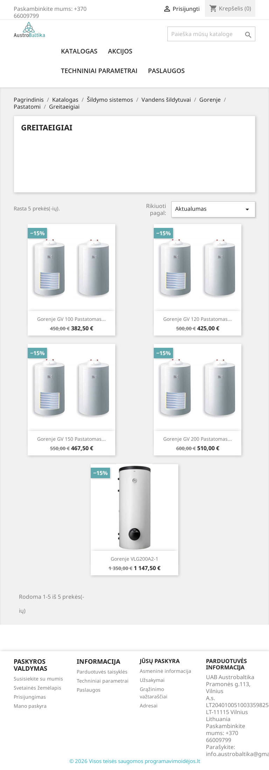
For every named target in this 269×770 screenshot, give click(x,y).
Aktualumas (213, 209)
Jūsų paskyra (160, 661)
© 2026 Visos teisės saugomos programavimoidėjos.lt (134, 760)
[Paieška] (211, 34)
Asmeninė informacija (165, 671)
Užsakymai (152, 680)
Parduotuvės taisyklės (102, 671)
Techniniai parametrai (99, 70)
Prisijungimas (30, 696)
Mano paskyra (30, 706)
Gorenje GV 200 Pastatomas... (197, 439)
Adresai (149, 705)
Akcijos (120, 51)
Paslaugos (166, 70)
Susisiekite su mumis (38, 678)
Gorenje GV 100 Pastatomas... (71, 319)
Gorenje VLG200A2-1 (134, 558)
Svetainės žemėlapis (37, 687)
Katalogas (79, 51)
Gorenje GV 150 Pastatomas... (71, 439)
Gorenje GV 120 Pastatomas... (197, 319)
